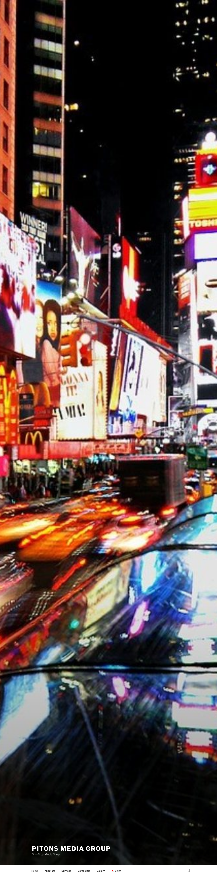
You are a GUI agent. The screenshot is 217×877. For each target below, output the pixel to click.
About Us (49, 871)
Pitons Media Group (71, 848)
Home (35, 871)
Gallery (101, 871)
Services (66, 871)
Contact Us (84, 871)
